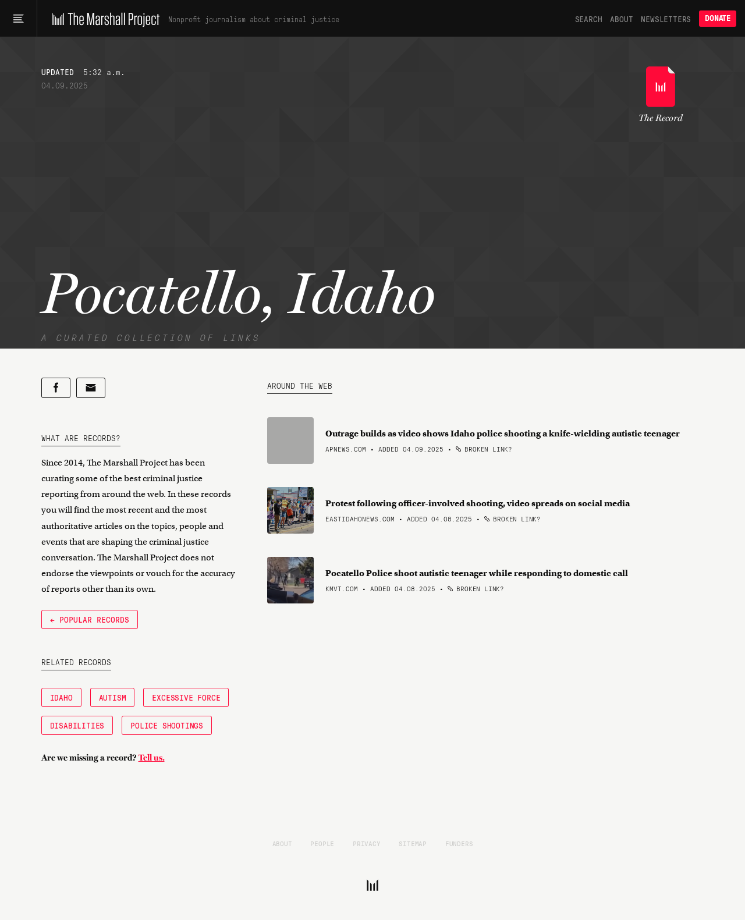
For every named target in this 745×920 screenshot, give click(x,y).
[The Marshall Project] (102, 18)
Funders (459, 843)
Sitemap (413, 843)
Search (588, 18)
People (322, 843)
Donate (717, 18)
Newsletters (666, 18)
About (621, 18)
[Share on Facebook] (55, 388)
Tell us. (152, 757)
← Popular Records (89, 619)
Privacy (367, 843)
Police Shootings (166, 725)
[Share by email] (90, 388)
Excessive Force (186, 697)
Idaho (61, 697)
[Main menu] (18, 18)
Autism (112, 697)
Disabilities (77, 725)
